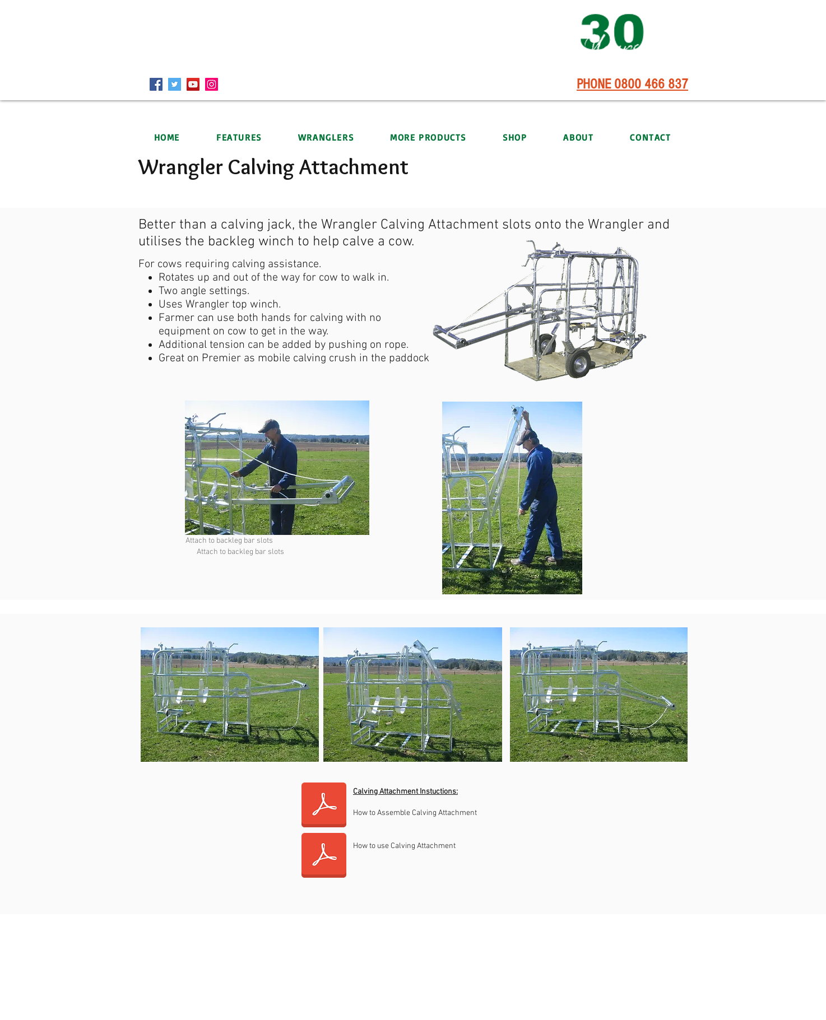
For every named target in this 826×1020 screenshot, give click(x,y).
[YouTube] (193, 84)
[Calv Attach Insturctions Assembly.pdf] (324, 806)
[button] (325, 137)
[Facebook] (156, 84)
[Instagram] (211, 84)
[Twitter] (174, 84)
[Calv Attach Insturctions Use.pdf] (324, 856)
